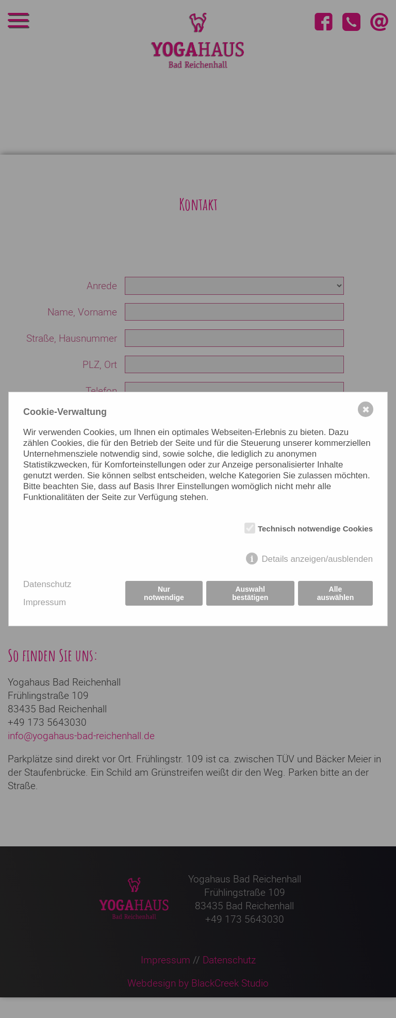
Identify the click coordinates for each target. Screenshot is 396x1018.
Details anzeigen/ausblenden (317, 559)
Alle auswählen (335, 593)
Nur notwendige (164, 593)
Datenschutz (47, 584)
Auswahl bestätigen (250, 593)
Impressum (44, 602)
